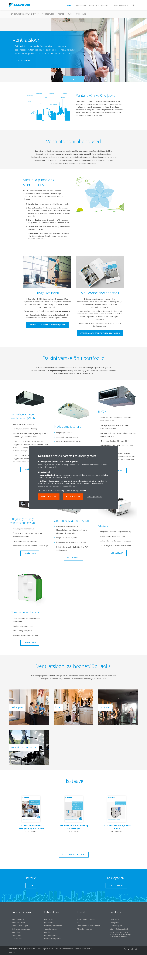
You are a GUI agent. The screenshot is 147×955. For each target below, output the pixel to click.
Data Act (12, 952)
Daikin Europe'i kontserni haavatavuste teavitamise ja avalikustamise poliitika (120, 934)
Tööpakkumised (17, 938)
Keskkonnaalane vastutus (20, 929)
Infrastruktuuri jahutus (52, 938)
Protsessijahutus (50, 935)
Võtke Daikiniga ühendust (86, 919)
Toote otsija (114, 919)
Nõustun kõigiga (48, 496)
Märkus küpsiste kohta (45, 949)
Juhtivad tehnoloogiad (19, 926)
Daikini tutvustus (17, 919)
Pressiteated (16, 935)
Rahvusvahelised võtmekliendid (88, 926)
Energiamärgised (116, 926)
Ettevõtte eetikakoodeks (83, 949)
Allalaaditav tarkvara (84, 929)
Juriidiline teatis (29, 949)
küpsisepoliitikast (78, 490)
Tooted (61, 14)
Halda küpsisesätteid (94, 496)
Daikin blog (81, 14)
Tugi (70, 14)
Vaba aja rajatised (51, 929)
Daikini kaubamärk (18, 922)
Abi (78, 922)
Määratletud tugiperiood (119, 929)
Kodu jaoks (48, 919)
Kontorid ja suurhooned (53, 926)
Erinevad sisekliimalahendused (25, 14)
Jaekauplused (49, 922)
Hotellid (47, 932)
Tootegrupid (48, 14)
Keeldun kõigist (73, 496)
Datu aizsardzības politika (64, 949)
